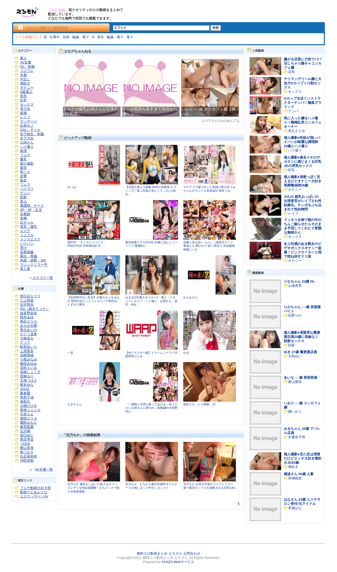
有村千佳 (27, 397)
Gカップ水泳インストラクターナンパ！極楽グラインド (302, 102)
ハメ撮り (27, 147)
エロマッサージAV (34, 496)
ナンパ (25, 193)
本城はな (295, 508)
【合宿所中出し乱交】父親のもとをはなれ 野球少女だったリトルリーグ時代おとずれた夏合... (93, 301)
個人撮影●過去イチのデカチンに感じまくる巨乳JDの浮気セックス (302, 161)
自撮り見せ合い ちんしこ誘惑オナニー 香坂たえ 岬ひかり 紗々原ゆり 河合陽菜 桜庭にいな (209, 246)
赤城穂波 (295, 478)
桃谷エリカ (28, 321)
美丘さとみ (296, 131)
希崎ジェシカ (30, 410)
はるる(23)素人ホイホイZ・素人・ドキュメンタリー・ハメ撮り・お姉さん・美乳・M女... (151, 301)
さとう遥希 (28, 334)
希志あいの (28, 330)
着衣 (23, 168)
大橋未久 (27, 338)
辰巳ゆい (27, 435)
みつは (71, 187)
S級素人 (26, 92)
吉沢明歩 (27, 305)
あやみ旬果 (28, 326)
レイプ (25, 117)
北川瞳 (25, 431)
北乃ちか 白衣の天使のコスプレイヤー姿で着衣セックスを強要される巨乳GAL (209, 485)
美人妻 (25, 269)
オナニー (27, 88)
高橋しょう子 (30, 372)
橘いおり (295, 411)
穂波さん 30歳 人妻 (299, 474)
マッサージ (28, 121)
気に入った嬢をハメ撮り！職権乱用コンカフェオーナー (302, 122)
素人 (23, 58)
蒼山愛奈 (295, 382)
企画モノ (27, 125)
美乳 (23, 96)
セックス (27, 104)
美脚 (23, 218)
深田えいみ (28, 368)
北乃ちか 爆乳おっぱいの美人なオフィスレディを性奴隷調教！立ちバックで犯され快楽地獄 (93, 487)
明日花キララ (30, 296)
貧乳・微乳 (28, 227)
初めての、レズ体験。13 (199, 404)
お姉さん (27, 142)
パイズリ (27, 189)
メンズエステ (30, 239)
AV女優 (25, 62)
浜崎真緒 (27, 355)
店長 (291, 72)
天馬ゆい (295, 356)
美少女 (25, 109)
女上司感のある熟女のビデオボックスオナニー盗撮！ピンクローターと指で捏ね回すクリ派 (302, 250)
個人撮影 (27, 163)
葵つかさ (27, 452)
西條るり (27, 376)
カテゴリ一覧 (42, 278)
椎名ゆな (27, 385)
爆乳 (23, 159)
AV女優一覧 (44, 469)
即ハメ (25, 172)
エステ (25, 231)
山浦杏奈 (295, 286)
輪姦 (75, 37)
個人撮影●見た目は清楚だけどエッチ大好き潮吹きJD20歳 (302, 458)
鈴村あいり (28, 347)
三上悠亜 (27, 300)
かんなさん (190, 297)
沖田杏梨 (27, 460)
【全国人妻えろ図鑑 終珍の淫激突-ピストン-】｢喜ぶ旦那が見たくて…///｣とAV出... (150, 190)
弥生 (100, 37)
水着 (23, 75)
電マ (85, 37)
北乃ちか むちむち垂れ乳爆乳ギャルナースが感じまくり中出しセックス (151, 485)
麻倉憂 (25, 393)
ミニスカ (27, 235)
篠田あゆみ (28, 364)
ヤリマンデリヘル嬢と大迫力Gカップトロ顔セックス (302, 83)
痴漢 (23, 151)
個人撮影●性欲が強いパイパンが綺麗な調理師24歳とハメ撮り (302, 142)
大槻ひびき (28, 406)
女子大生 (27, 138)
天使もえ (27, 414)
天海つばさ (28, 380)
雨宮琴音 (27, 439)
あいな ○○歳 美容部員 (300, 377)
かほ (186, 352)
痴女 (23, 180)
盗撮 (23, 113)
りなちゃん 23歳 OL (299, 281)
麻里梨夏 (27, 427)
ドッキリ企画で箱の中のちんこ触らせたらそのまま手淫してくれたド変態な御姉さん (302, 226)
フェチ (25, 155)
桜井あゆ (27, 317)
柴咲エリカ (28, 418)
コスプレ (27, 71)
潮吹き (25, 83)
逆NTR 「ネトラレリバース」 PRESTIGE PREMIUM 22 (86, 244)
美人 (23, 201)
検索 (215, 27)
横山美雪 (27, 448)
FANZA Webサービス (178, 562)
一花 (70, 352)
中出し (25, 79)
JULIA (24, 389)
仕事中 (54, 37)
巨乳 (23, 100)
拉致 (66, 37)
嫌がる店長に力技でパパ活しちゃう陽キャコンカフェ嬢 (302, 63)
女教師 (25, 214)
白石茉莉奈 (28, 456)
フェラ (25, 184)
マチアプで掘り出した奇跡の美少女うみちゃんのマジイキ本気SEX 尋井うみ (209, 188)
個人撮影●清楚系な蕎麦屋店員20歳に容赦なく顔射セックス (302, 337)
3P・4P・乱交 (31, 210)
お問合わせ (191, 553)
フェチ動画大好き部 (35, 488)
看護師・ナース (32, 206)
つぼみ (25, 444)
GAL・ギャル (30, 130)
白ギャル (27, 222)
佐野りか (295, 315)
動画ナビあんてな (33, 492)
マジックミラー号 (33, 265)
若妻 (23, 176)
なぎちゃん (74, 404)
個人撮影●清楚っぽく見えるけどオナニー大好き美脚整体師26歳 (302, 181)
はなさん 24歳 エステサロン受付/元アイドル (302, 501)
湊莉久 (25, 401)
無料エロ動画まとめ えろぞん (159, 553)
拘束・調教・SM (33, 260)
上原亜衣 (27, 351)
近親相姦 (27, 252)
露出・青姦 (28, 256)
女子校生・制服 (32, 134)
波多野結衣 (28, 313)
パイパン (27, 243)
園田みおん (28, 423)
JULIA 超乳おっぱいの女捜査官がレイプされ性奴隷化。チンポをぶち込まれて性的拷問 (302, 203)
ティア (25, 342)
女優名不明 (296, 437)
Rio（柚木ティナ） (34, 309)
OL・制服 (27, 66)
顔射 (23, 197)
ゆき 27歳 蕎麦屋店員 (300, 352)
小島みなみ (28, 359)
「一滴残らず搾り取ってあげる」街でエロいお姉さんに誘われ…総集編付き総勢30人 (151, 408)
